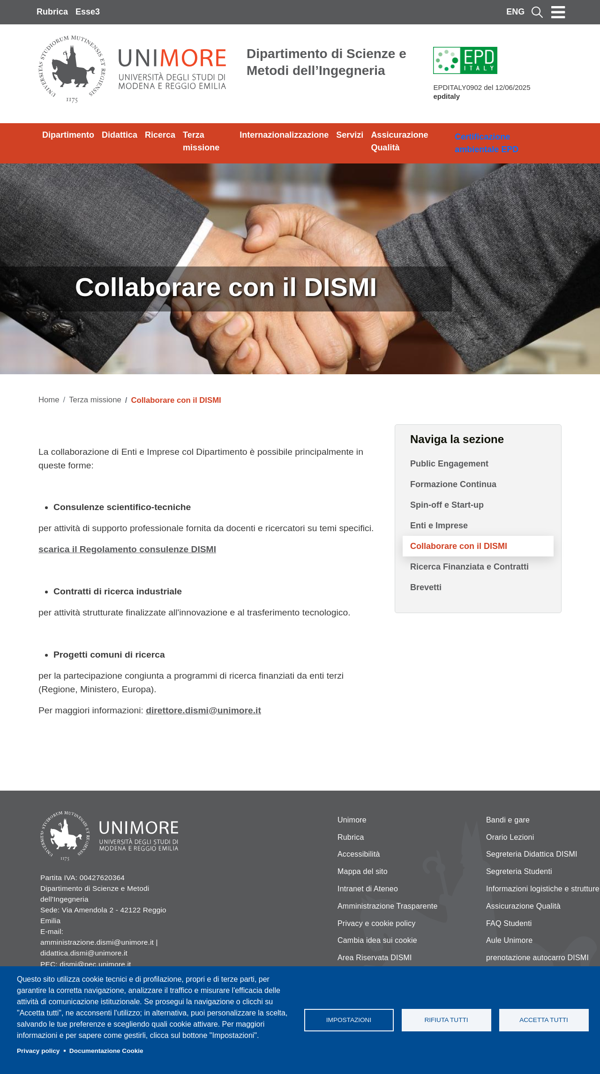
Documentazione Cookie (106, 1050)
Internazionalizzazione (284, 135)
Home (49, 399)
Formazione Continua (453, 484)
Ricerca (160, 135)
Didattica (119, 135)
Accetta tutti (543, 1019)
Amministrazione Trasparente (388, 906)
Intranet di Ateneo (368, 889)
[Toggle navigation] (558, 12)
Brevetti (426, 587)
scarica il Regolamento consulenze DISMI (127, 549)
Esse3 (87, 11)
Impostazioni (348, 1019)
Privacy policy (38, 1050)
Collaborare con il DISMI (458, 546)
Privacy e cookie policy (376, 923)
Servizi (349, 135)
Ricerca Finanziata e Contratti (469, 566)
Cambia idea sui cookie (377, 940)
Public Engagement (449, 463)
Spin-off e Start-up (447, 505)
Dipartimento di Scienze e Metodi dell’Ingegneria (326, 62)
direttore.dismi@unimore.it (203, 710)
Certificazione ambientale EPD (486, 143)
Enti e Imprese (439, 525)
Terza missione (201, 141)
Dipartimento (68, 135)
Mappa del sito (363, 871)
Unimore (352, 820)
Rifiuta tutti (446, 1019)
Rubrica (52, 11)
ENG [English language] (515, 11)
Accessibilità (359, 854)
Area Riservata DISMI (375, 958)
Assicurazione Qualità (399, 141)
